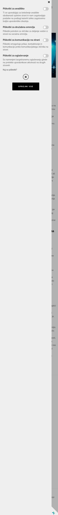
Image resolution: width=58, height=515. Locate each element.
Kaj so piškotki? (10, 70)
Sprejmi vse (25, 86)
